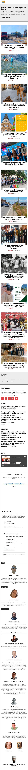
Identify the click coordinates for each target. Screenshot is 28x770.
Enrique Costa (14, 575)
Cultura (10, 279)
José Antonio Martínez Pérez (14, 643)
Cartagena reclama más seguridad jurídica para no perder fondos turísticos (14, 246)
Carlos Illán (14, 706)
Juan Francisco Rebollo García (14, 681)
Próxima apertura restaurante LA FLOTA (11, 437)
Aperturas (3, 435)
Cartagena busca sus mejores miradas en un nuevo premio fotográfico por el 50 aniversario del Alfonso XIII (14, 305)
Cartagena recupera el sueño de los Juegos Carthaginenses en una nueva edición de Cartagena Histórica (14, 276)
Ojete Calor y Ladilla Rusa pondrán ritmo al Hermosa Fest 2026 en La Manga (14, 163)
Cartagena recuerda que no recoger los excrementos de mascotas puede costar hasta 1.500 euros (14, 105)
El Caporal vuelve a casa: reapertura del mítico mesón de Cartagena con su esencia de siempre (13, 432)
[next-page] (4, 425)
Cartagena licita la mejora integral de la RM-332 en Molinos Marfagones (14, 218)
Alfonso (19, 751)
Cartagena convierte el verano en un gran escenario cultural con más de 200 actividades (14, 134)
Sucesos (10, 50)
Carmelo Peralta (16, 80)
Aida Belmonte (16, 50)
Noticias (10, 80)
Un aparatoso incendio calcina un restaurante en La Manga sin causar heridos (14, 47)
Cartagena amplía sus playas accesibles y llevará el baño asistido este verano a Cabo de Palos (14, 76)
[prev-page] (2, 425)
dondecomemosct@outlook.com (15, 528)
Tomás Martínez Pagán (14, 660)
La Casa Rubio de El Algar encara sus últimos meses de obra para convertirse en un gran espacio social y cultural (14, 365)
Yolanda (8, 751)
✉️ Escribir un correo (9, 549)
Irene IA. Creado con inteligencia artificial (14, 765)
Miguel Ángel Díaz (16, 339)
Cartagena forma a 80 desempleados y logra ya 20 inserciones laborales (14, 190)
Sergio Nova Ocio (14, 732)
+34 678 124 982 (11, 523)
